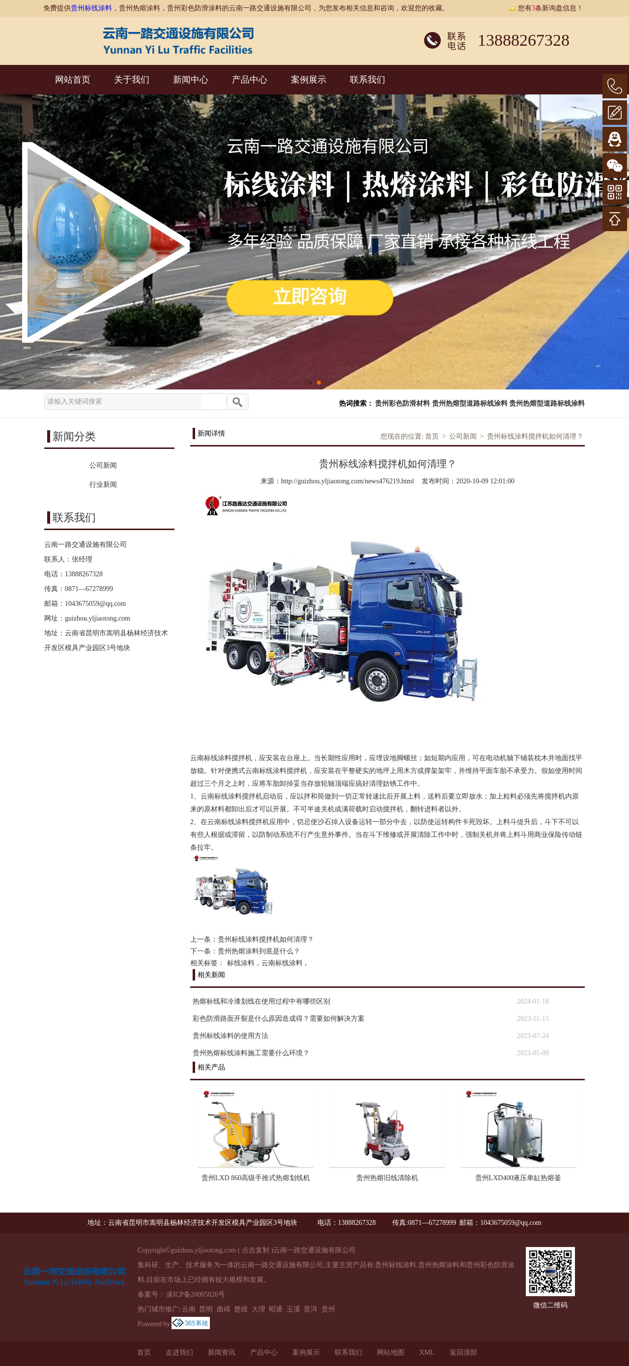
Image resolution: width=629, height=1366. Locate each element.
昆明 (206, 1309)
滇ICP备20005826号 (195, 1294)
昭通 (276, 1309)
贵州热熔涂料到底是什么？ (259, 951)
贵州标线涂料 (91, 8)
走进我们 (179, 1352)
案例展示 (308, 80)
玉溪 (293, 1309)
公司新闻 (463, 436)
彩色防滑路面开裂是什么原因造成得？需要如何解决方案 (279, 1018)
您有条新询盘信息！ (546, 8)
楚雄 (241, 1309)
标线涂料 (241, 963)
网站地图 (390, 1352)
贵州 (328, 1309)
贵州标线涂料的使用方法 (230, 1035)
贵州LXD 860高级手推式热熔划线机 (255, 1178)
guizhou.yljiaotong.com (97, 618)
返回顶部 (463, 1352)
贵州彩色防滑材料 (402, 403)
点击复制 (255, 1250)
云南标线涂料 (282, 963)
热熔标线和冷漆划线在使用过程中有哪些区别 (261, 1001)
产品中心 (249, 80)
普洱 (310, 1309)
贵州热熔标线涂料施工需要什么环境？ (251, 1053)
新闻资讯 (221, 1352)
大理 (258, 1309)
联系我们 (367, 80)
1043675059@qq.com (95, 603)
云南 (189, 1309)
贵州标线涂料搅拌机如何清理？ (535, 436)
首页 (432, 436)
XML (426, 1352)
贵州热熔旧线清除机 (387, 1178)
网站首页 (72, 80)
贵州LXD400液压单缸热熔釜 (518, 1178)
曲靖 (223, 1309)
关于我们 (131, 80)
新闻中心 (190, 80)
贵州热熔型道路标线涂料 (470, 403)
